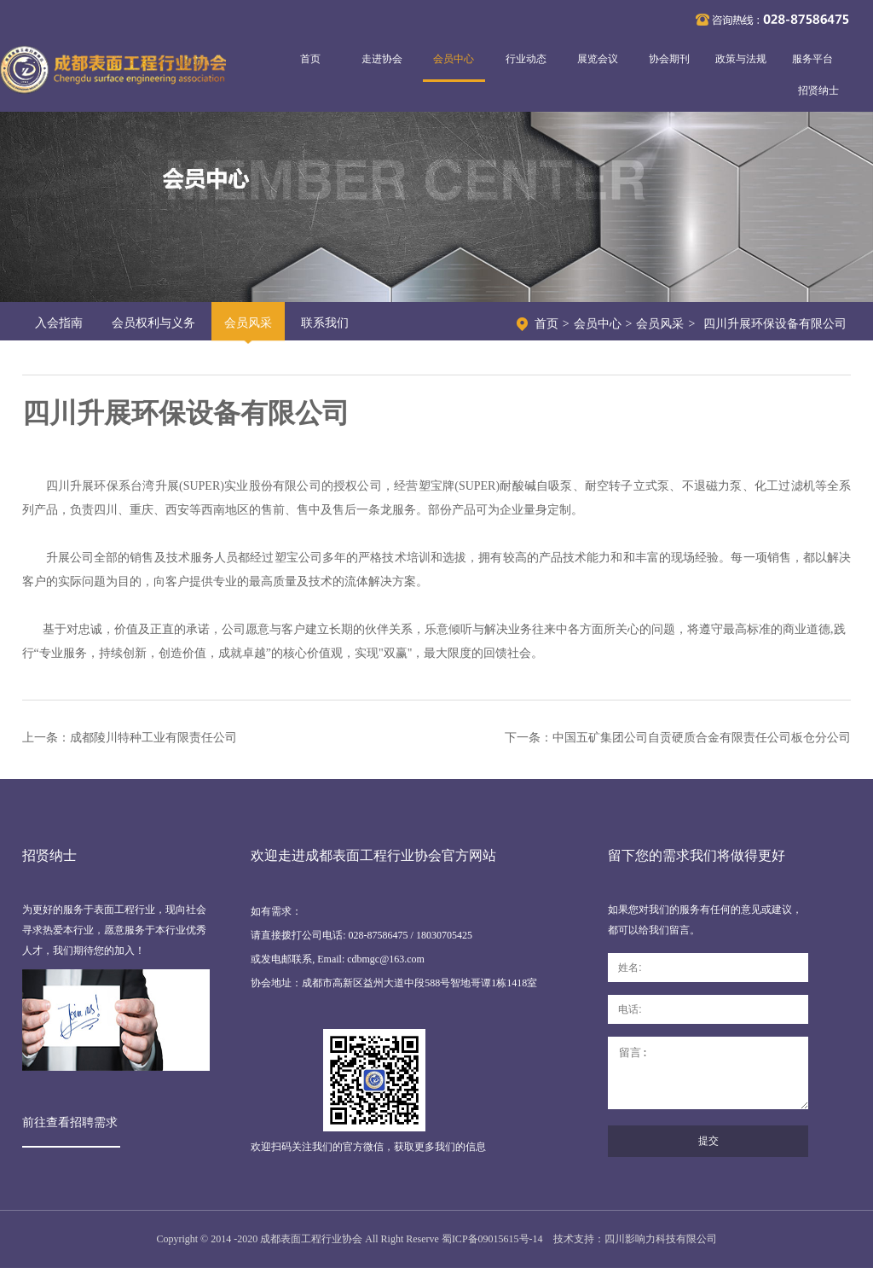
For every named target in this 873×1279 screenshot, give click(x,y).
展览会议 (597, 59)
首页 (310, 59)
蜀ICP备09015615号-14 (492, 1250)
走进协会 (381, 59)
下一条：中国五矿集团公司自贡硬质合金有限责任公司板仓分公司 (678, 737)
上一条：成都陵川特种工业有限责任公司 (129, 737)
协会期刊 (669, 59)
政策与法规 (740, 59)
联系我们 (325, 323)
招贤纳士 (818, 90)
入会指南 (59, 323)
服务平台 (812, 59)
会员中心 (453, 59)
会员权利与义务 (153, 323)
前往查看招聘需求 (70, 1122)
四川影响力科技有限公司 (660, 1250)
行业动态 (526, 59)
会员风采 (248, 323)
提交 (708, 1154)
